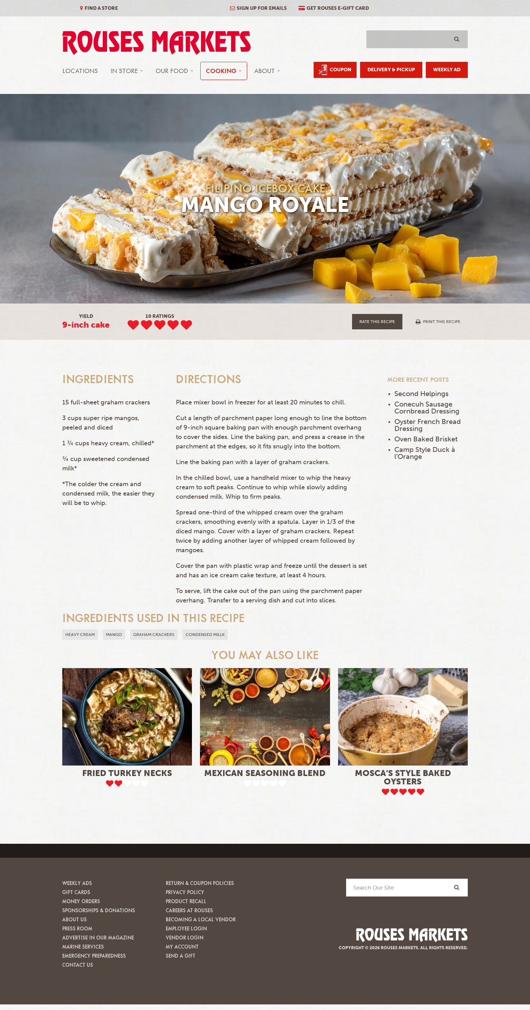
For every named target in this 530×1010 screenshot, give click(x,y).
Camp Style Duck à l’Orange (424, 453)
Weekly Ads (77, 883)
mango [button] (114, 634)
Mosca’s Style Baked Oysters (403, 777)
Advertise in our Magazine (98, 937)
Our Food (172, 71)
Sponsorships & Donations (98, 910)
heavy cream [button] (80, 634)
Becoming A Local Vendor (201, 919)
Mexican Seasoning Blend (264, 773)
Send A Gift (180, 955)
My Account (182, 946)
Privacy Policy (185, 892)
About (264, 71)
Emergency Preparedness (94, 955)
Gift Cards (76, 892)
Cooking (221, 71)
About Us (74, 919)
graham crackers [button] (153, 634)
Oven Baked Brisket (426, 439)
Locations (80, 71)
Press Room (77, 928)
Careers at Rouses (189, 910)
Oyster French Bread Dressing (427, 425)
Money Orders (81, 901)
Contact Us (77, 964)
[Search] (457, 887)
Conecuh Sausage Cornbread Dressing (426, 408)
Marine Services (83, 946)
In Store (124, 71)
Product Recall (186, 901)
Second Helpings (421, 393)
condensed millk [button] (205, 634)
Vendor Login (184, 937)
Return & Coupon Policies (200, 883)
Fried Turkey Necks (127, 773)
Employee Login (186, 928)
